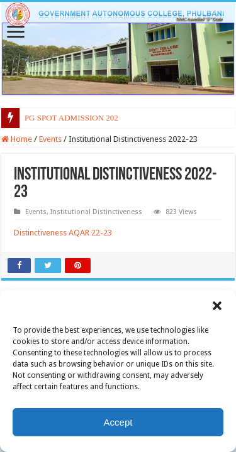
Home (16, 139)
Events (50, 139)
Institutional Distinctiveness (96, 212)
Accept (118, 422)
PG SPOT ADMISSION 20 (69, 117)
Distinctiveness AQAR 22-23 (63, 232)
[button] (217, 305)
